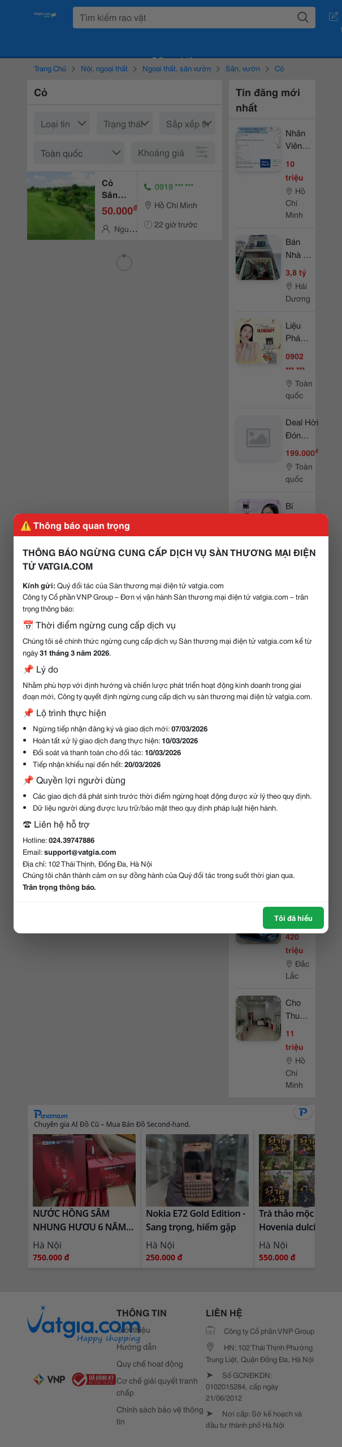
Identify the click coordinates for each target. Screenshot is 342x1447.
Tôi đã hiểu (293, 917)
